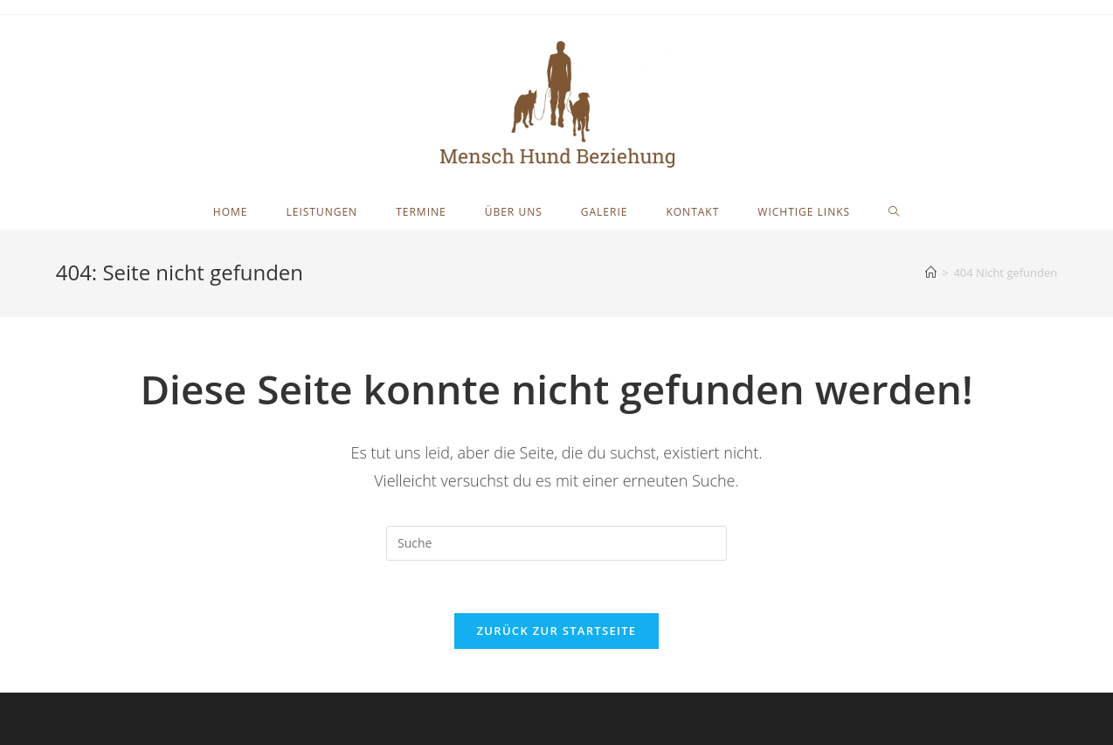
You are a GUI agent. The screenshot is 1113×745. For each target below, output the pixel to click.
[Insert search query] (556, 543)
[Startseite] (931, 272)
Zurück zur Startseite (557, 630)
